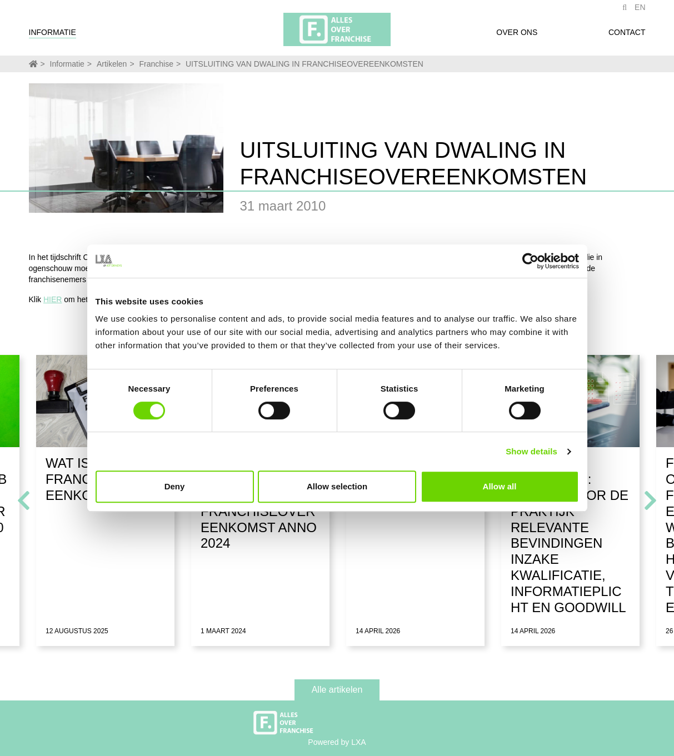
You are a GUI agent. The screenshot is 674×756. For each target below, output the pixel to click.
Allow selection (337, 486)
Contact (627, 35)
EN (640, 10)
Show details (531, 451)
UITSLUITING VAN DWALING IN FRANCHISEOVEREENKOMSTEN (304, 63)
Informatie (52, 35)
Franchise (156, 63)
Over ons (516, 35)
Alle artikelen (337, 689)
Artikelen (112, 63)
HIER (52, 299)
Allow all (500, 486)
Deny (174, 486)
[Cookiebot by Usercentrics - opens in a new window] (530, 261)
